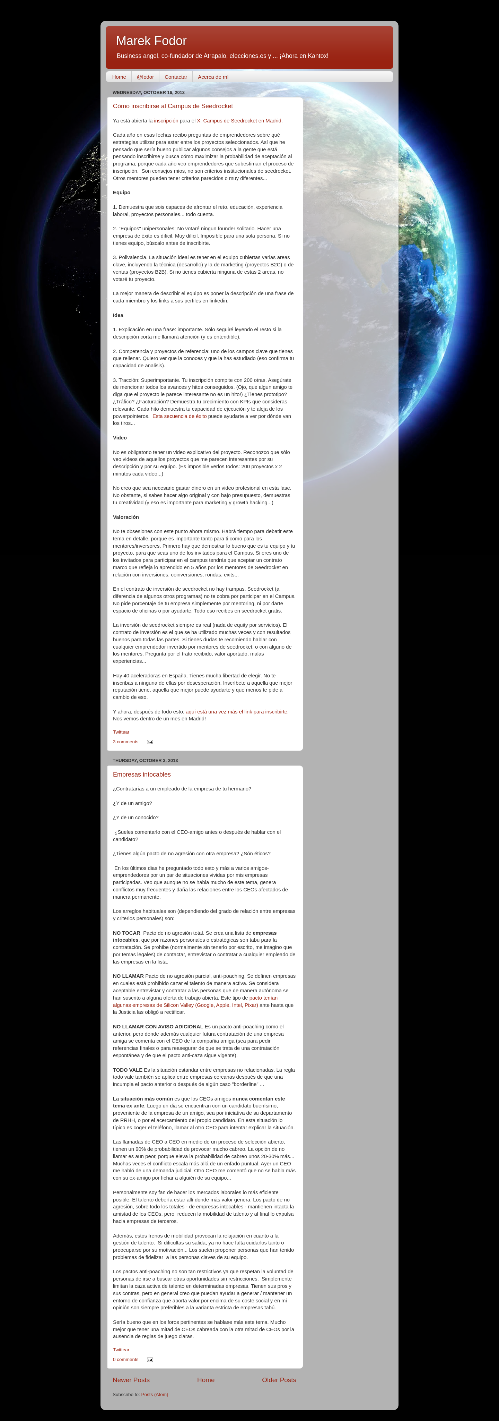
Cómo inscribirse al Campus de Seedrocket (173, 106)
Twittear (121, 732)
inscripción (166, 120)
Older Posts (279, 1380)
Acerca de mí (213, 77)
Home (119, 77)
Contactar (176, 77)
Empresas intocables (142, 774)
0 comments (126, 1359)
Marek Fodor (151, 41)
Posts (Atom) (154, 1394)
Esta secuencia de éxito (179, 416)
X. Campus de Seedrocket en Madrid (239, 120)
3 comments (126, 741)
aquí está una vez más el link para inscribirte (236, 711)
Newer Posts (131, 1380)
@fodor (145, 77)
